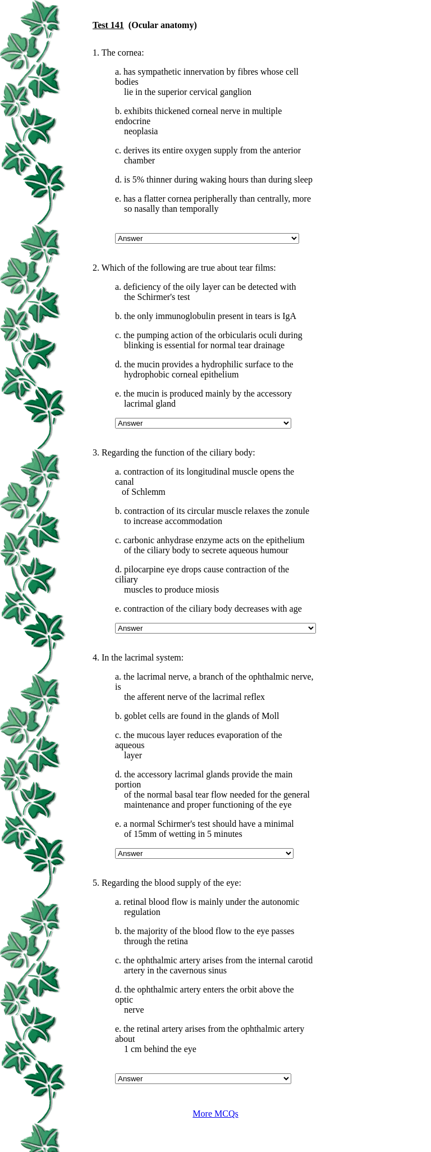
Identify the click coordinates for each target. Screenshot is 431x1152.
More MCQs (215, 1113)
